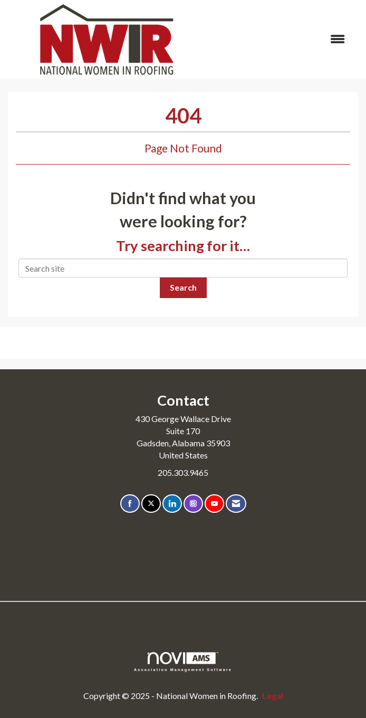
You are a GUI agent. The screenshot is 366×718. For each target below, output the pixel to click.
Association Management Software (183, 662)
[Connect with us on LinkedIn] (172, 503)
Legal (272, 696)
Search (183, 287)
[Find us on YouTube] (214, 503)
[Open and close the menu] (280, 39)
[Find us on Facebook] (130, 503)
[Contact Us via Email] (236, 503)
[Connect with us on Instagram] (193, 503)
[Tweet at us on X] (151, 503)
